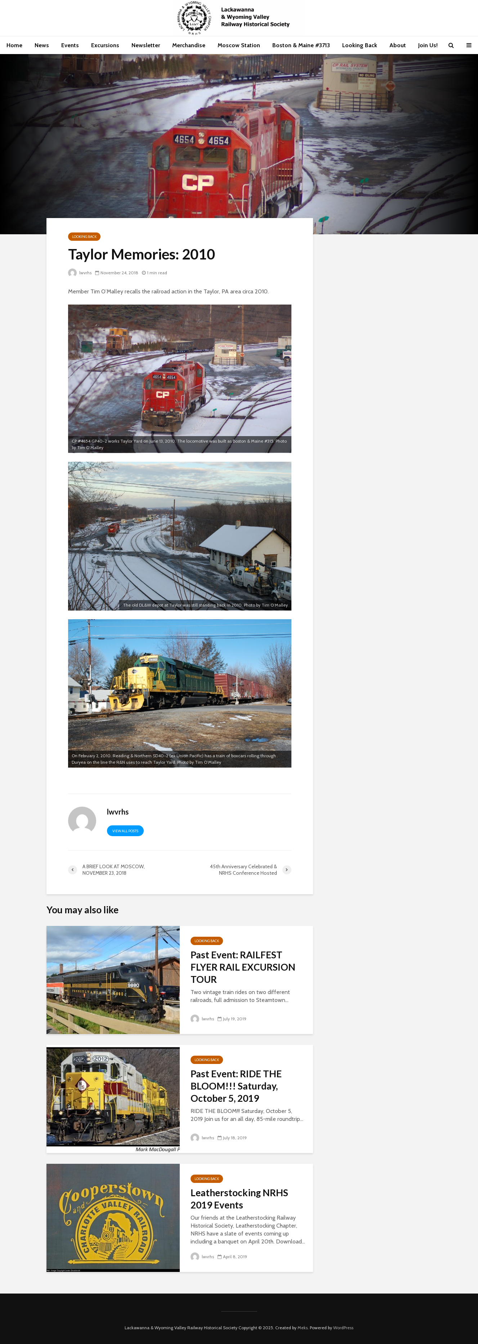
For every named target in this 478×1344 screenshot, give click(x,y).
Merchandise (188, 45)
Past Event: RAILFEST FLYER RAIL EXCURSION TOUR (243, 967)
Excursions (105, 45)
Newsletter (145, 45)
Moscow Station (239, 45)
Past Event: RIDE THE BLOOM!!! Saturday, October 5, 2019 (236, 1086)
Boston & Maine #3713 (301, 45)
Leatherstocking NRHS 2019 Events (239, 1199)
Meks (303, 1327)
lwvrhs (79, 272)
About (397, 45)
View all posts (125, 831)
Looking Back (359, 45)
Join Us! (428, 45)
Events (70, 45)
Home (14, 45)
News (42, 45)
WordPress (343, 1327)
